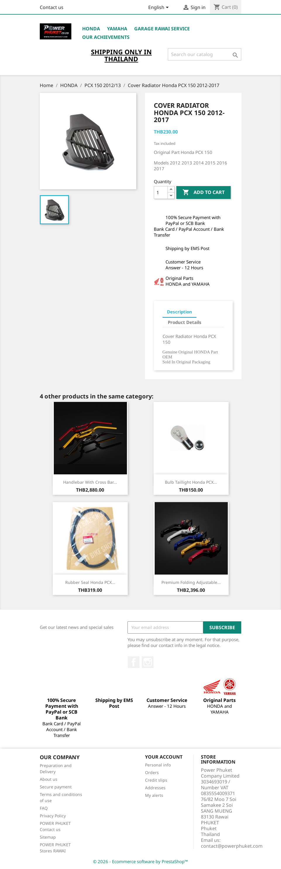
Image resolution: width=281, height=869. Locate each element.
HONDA (91, 28)
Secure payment (56, 787)
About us (48, 779)
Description (179, 312)
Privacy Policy (53, 815)
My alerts (154, 795)
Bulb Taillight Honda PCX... (191, 482)
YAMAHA (117, 28)
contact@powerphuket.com (232, 846)
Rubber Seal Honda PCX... (90, 582)
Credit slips (156, 780)
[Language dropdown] (159, 7)
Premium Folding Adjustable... (191, 582)
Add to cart (203, 192)
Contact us (51, 7)
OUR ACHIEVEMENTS (106, 37)
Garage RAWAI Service (162, 28)
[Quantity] (161, 192)
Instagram (148, 662)
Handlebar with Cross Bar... (90, 482)
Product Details (184, 322)
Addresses (155, 787)
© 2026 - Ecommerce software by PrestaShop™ (140, 861)
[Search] (204, 54)
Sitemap (48, 837)
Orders (152, 772)
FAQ (44, 808)
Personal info (158, 765)
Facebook (133, 662)
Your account (163, 757)
